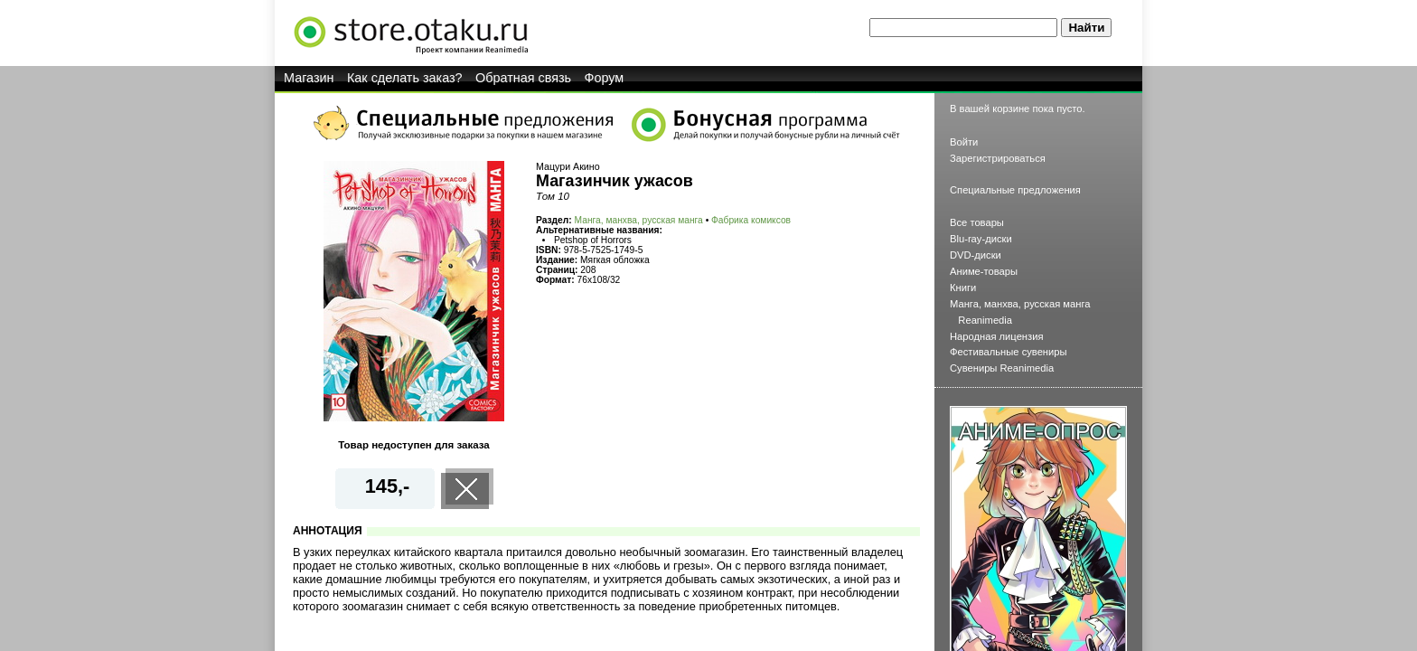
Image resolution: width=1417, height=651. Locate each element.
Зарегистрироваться (998, 158)
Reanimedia (985, 320)
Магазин (309, 78)
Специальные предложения (1015, 189)
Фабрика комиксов (751, 220)
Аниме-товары (984, 271)
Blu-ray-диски (981, 238)
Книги (963, 287)
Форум (604, 78)
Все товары (977, 222)
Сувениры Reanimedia (1002, 368)
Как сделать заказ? (405, 78)
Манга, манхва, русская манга (639, 220)
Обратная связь (523, 78)
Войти (964, 142)
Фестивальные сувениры (1008, 351)
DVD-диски (975, 255)
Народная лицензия (997, 336)
